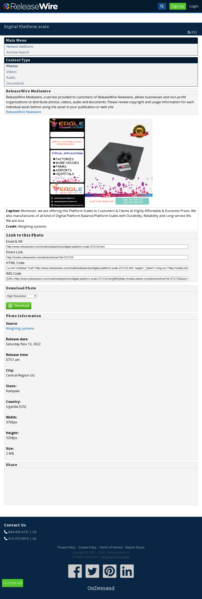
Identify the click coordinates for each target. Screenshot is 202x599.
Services (68, 16)
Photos (12, 66)
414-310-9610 (18, 538)
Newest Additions (19, 46)
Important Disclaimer (115, 557)
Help (126, 16)
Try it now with (101, 586)
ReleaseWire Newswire (23, 112)
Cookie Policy (87, 547)
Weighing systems (20, 328)
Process (87, 16)
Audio (10, 77)
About (142, 16)
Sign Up (178, 6)
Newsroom (108, 16)
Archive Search (17, 52)
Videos (11, 72)
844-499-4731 (18, 532)
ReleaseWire (30, 6)
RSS (194, 32)
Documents (15, 83)
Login (193, 6)
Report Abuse (135, 547)
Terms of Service (111, 547)
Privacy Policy (66, 547)
